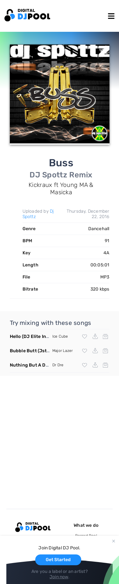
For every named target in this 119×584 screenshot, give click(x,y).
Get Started (58, 559)
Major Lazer (62, 350)
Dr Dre (57, 365)
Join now (59, 577)
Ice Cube (60, 336)
